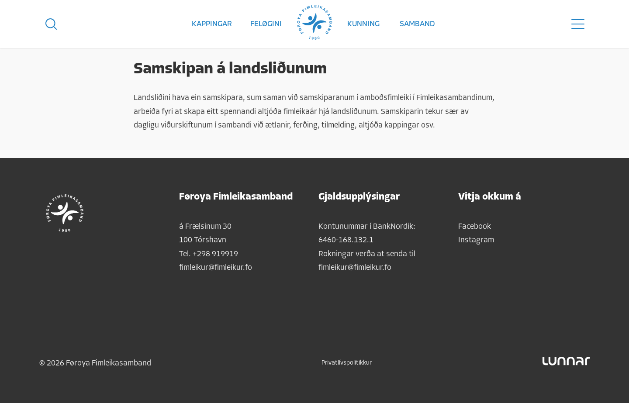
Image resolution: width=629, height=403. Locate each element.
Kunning (363, 24)
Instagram (476, 240)
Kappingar (212, 24)
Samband (417, 24)
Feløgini (266, 24)
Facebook (474, 227)
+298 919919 (215, 254)
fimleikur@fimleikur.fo (215, 268)
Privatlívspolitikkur (346, 363)
